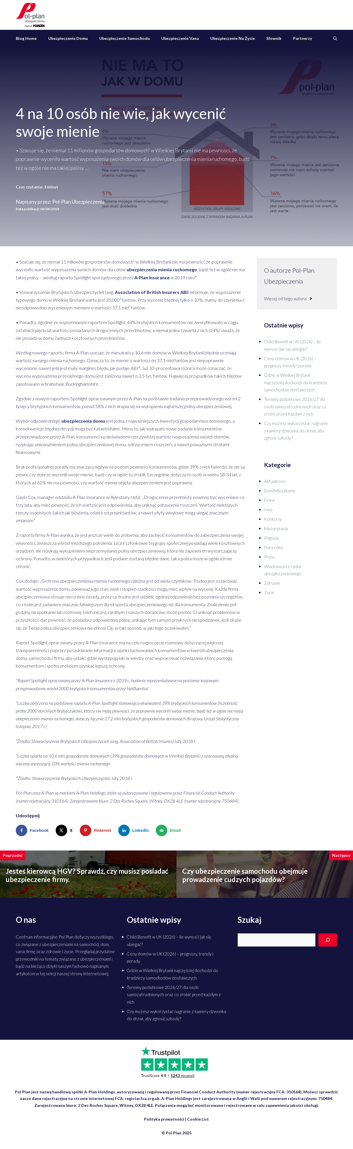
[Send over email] (169, 830)
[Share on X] (65, 830)
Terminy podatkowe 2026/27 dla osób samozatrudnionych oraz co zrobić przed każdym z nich (295, 406)
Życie (269, 592)
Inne (268, 509)
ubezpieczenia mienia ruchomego (162, 269)
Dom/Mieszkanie (280, 490)
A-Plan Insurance (152, 277)
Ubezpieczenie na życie (232, 38)
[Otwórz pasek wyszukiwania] (335, 38)
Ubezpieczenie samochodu (124, 38)
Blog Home (26, 38)
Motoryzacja (276, 528)
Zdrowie (272, 583)
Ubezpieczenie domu (68, 38)
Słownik (274, 38)
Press (269, 556)
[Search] (327, 940)
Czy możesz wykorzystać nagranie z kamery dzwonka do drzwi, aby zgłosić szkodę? (296, 430)
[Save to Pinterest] (97, 830)
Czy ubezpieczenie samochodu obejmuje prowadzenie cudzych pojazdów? (245, 875)
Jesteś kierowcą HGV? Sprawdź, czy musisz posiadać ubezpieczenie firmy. (87, 875)
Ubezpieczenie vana (180, 38)
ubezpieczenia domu (83, 421)
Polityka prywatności (164, 1119)
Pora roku (273, 547)
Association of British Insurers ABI (151, 292)
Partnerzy (302, 38)
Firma (269, 500)
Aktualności (275, 481)
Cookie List (198, 1119)
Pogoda (271, 538)
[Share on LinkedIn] (135, 830)
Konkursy (273, 519)
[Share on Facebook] (33, 830)
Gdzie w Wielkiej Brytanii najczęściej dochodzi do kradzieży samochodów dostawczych (295, 382)
